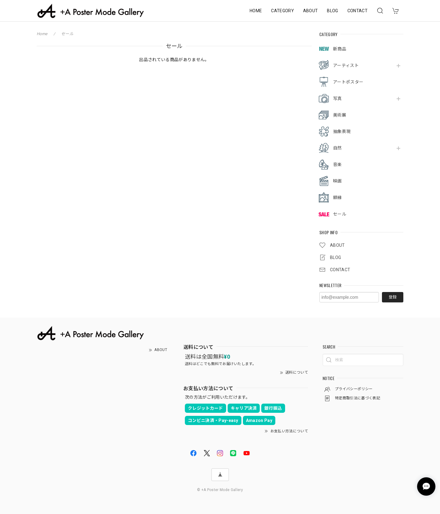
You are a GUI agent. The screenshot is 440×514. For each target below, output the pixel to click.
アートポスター (348, 82)
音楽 (337, 164)
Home (42, 33)
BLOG (332, 10)
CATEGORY (282, 10)
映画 (337, 181)
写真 (337, 98)
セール (339, 214)
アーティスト (346, 65)
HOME (256, 10)
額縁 (337, 197)
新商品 (339, 48)
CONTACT (357, 10)
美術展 (339, 115)
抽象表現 (341, 131)
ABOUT (310, 10)
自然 (337, 148)
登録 (393, 297)
